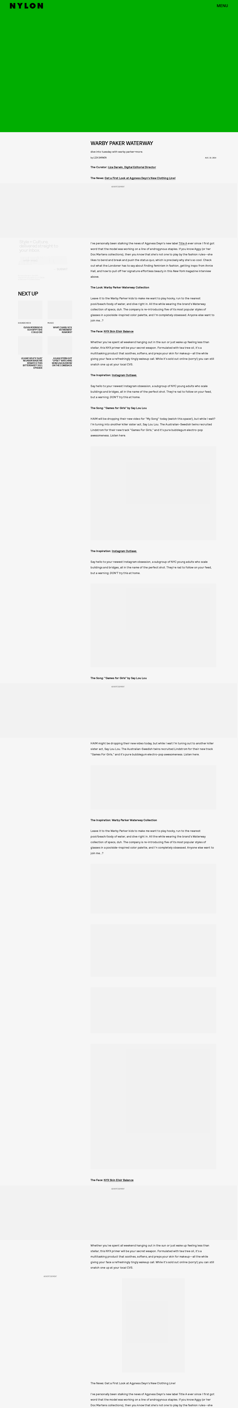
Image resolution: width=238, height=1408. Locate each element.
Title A (183, 243)
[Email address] (43, 263)
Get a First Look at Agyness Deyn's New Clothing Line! (140, 178)
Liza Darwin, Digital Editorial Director (132, 167)
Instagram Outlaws (124, 375)
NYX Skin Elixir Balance (119, 331)
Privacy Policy (34, 282)
